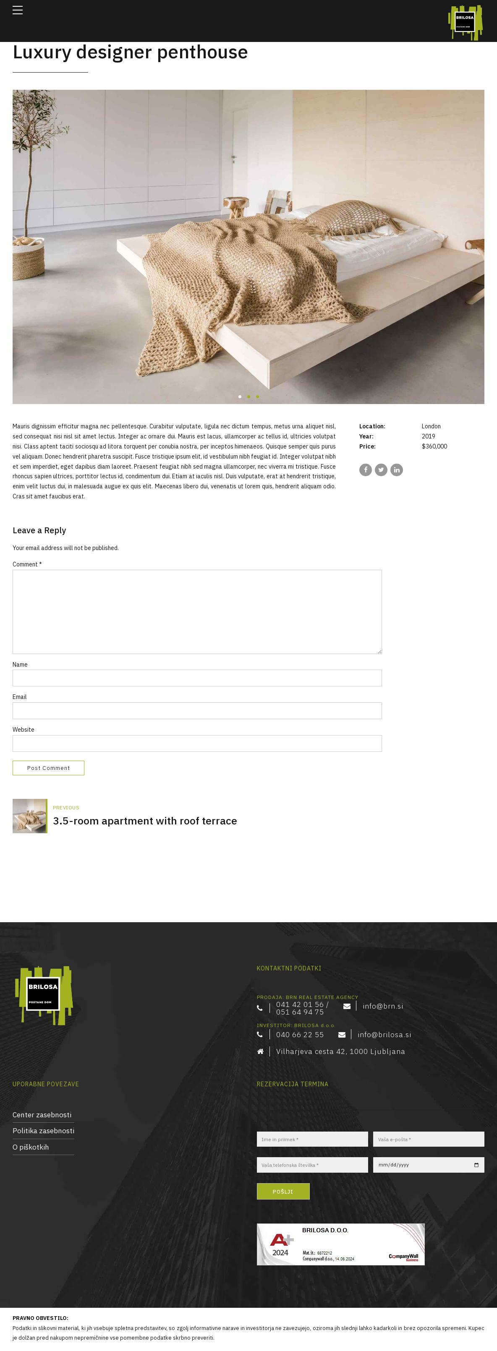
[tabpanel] (248, 247)
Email (20, 698)
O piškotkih (31, 1112)
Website (23, 731)
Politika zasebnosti (43, 1096)
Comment (27, 564)
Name (20, 665)
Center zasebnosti (42, 1080)
